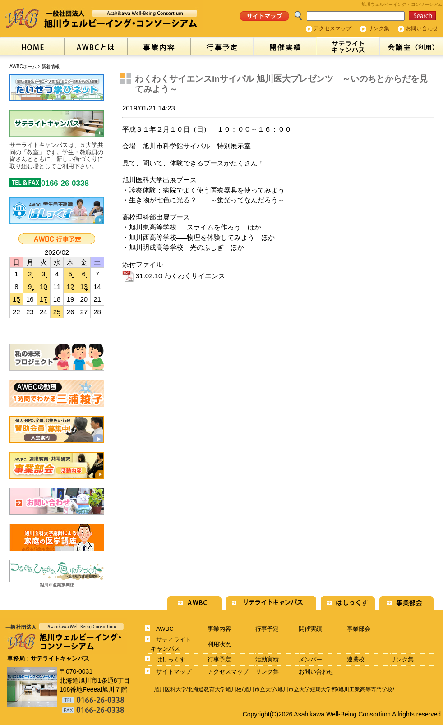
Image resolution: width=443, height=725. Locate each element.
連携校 (356, 659)
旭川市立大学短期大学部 (307, 689)
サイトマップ (173, 671)
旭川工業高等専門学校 (365, 689)
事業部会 (358, 628)
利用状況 (219, 644)
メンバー (310, 659)
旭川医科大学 (170, 689)
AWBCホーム (23, 66)
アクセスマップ (332, 28)
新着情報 (51, 66)
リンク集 (378, 28)
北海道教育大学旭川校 (215, 689)
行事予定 (267, 628)
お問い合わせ (422, 28)
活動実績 (267, 659)
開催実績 (310, 628)
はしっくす (170, 659)
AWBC (165, 628)
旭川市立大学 (260, 689)
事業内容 (219, 628)
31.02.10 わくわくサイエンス (173, 276)
